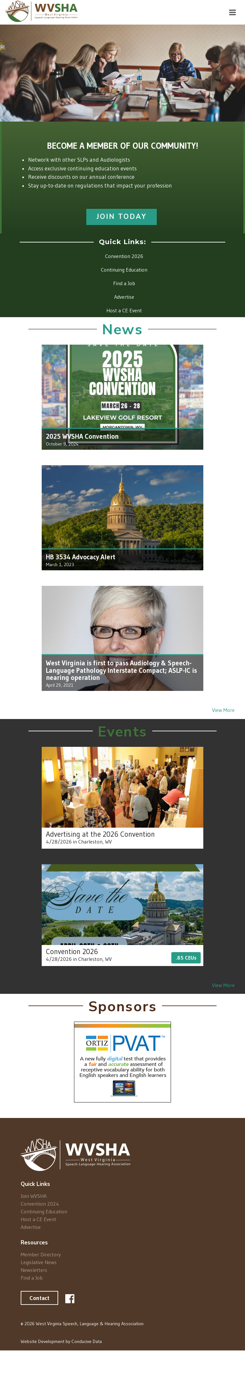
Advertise (31, 1227)
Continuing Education (44, 1211)
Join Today (122, 216)
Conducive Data (86, 1341)
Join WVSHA (34, 1196)
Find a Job (32, 1277)
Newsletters (34, 1270)
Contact (39, 1298)
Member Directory (41, 1254)
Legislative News (39, 1262)
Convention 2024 (40, 1203)
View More (223, 710)
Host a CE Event (38, 1219)
